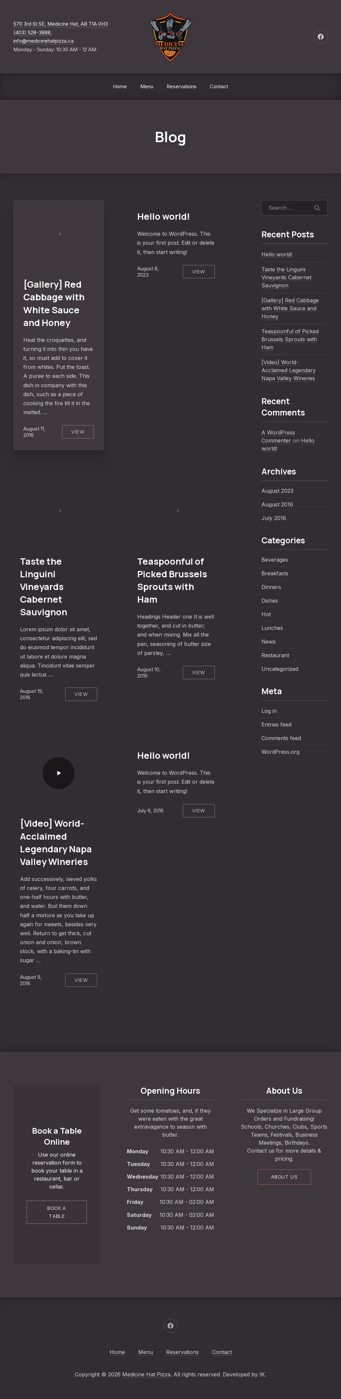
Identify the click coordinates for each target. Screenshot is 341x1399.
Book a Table (56, 1212)
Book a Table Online (57, 1136)
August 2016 (277, 504)
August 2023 (277, 490)
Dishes (269, 600)
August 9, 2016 (31, 980)
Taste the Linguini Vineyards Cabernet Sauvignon (43, 586)
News (268, 641)
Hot (266, 614)
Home (120, 86)
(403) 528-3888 (32, 32)
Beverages (274, 559)
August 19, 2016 (31, 694)
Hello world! (163, 216)
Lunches (272, 628)
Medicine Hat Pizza (146, 1374)
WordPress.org (280, 751)
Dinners (271, 587)
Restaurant (275, 655)
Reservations (181, 86)
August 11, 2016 (34, 431)
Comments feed (281, 738)
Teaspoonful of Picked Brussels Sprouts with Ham (172, 580)
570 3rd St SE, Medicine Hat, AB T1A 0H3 (60, 24)
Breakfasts (274, 573)
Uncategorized (279, 669)
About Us (284, 1177)
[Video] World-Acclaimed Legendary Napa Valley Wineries (56, 842)
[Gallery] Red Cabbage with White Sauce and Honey (54, 303)
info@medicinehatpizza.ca (43, 41)
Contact (219, 86)
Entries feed (276, 724)
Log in (269, 710)
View (78, 431)
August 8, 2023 (148, 271)
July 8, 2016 (150, 810)
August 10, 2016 (149, 672)
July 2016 (273, 518)
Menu (146, 86)
